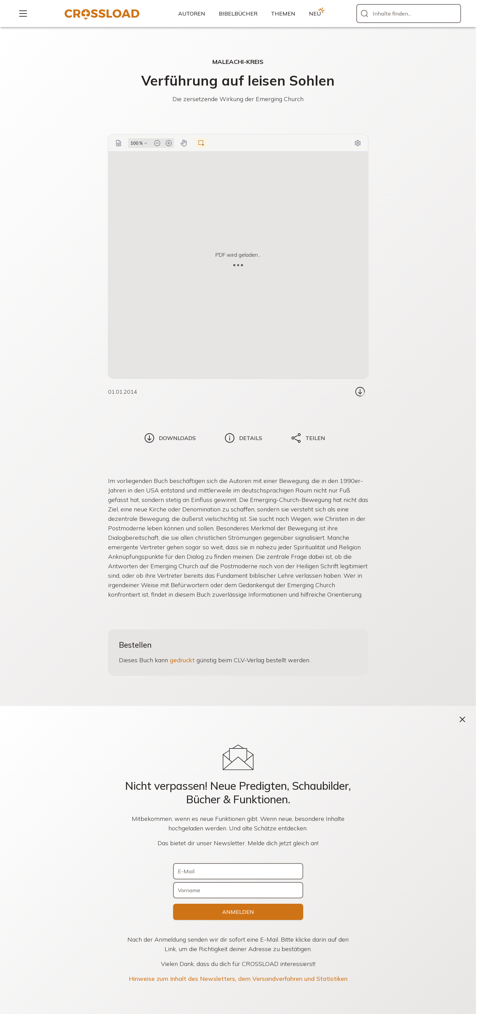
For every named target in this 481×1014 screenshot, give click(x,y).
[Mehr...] (23, 13)
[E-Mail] (238, 871)
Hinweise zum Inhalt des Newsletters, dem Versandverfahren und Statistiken (238, 979)
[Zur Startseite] (102, 13)
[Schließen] (462, 719)
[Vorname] (238, 890)
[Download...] (360, 392)
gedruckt (182, 660)
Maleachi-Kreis (238, 62)
